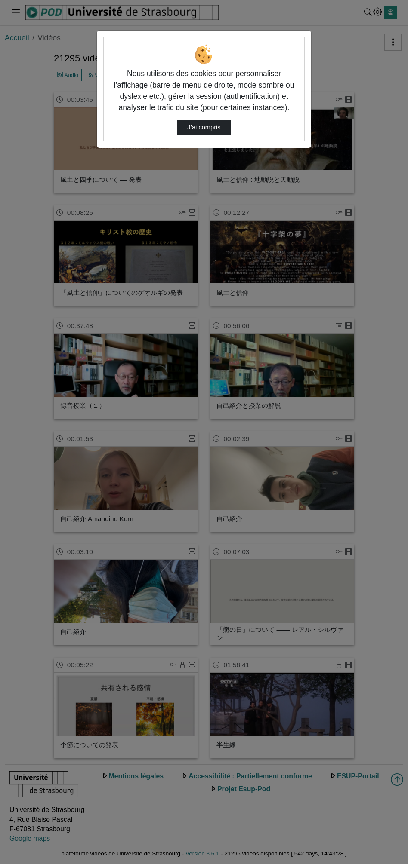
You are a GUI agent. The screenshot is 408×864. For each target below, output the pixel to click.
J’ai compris (203, 127)
